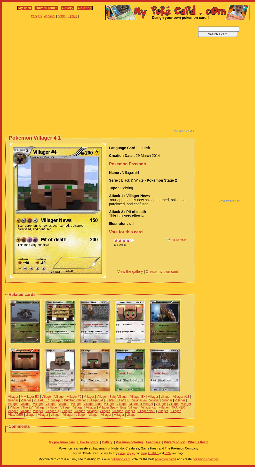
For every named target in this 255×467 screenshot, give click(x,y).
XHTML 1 (153, 453)
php (128, 453)
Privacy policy (174, 442)
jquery (121, 453)
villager (166, 396)
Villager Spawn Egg (112, 407)
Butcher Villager (75, 400)
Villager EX (137, 396)
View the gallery (130, 271)
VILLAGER (41, 400)
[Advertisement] (51, 77)
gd (133, 453)
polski (62, 16)
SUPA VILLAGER (118, 400)
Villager (13, 396)
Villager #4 (96, 400)
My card (24, 8)
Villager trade (92, 404)
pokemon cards (165, 459)
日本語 (72, 16)
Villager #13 (181, 396)
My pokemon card (62, 442)
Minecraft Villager (141, 404)
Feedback (153, 442)
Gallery (67, 8)
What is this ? (198, 442)
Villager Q (52, 411)
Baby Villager (118, 396)
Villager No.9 (146, 411)
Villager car (149, 407)
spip (143, 453)
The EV (27, 407)
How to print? (46, 8)
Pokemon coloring (129, 442)
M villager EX (30, 396)
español (49, 16)
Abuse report (179, 240)
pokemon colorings (206, 459)
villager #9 (74, 396)
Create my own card (162, 271)
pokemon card (120, 459)
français (36, 16)
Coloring (85, 8)
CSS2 (167, 453)
